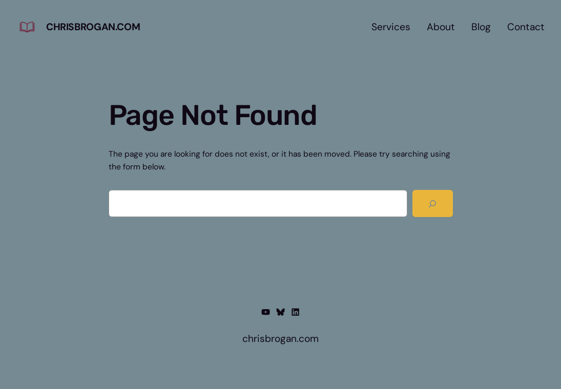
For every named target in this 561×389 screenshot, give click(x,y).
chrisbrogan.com (93, 26)
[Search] (432, 203)
